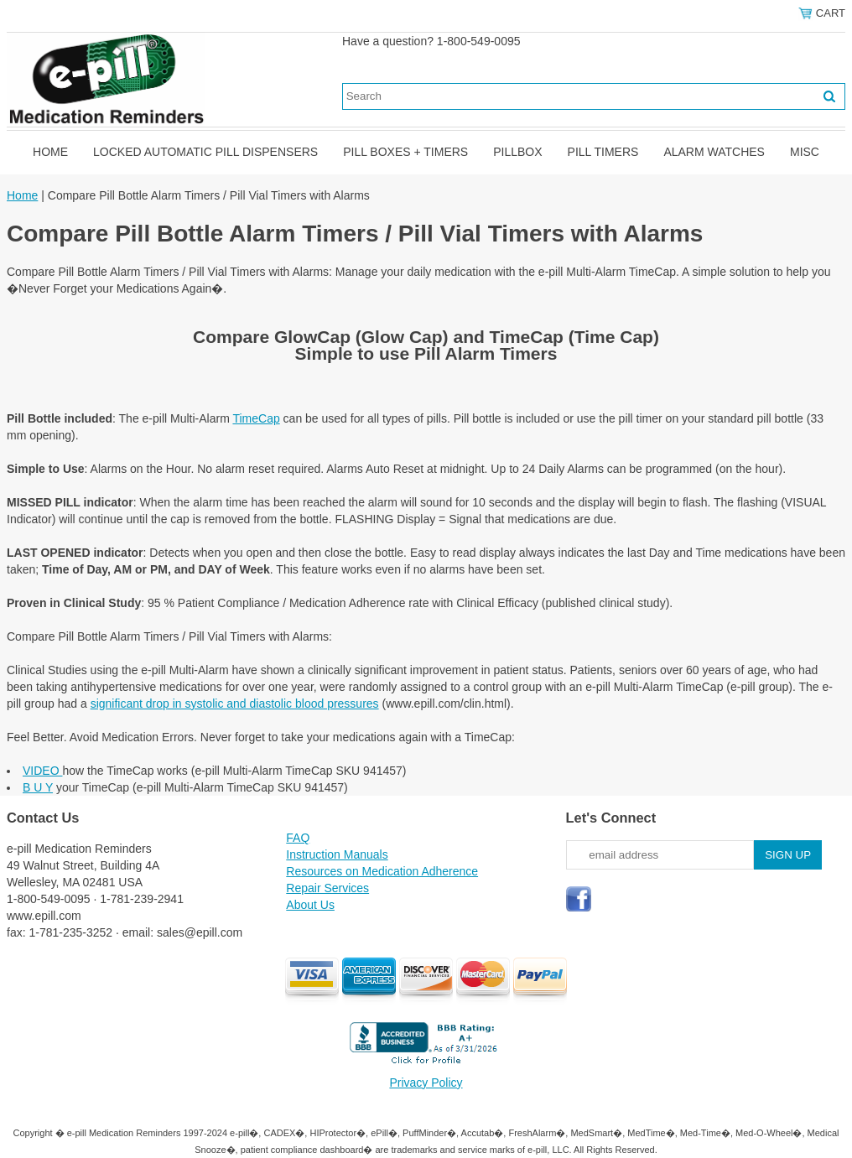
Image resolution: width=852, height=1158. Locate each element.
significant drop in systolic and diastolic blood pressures (235, 703)
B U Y (38, 787)
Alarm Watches (714, 151)
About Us (310, 904)
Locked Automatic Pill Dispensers (205, 151)
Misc (804, 151)
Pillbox (517, 151)
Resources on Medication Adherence (382, 871)
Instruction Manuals (336, 854)
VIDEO (42, 770)
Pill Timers (603, 151)
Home (50, 151)
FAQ (297, 837)
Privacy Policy (425, 1082)
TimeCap (255, 418)
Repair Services (327, 888)
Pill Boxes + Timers (405, 151)
